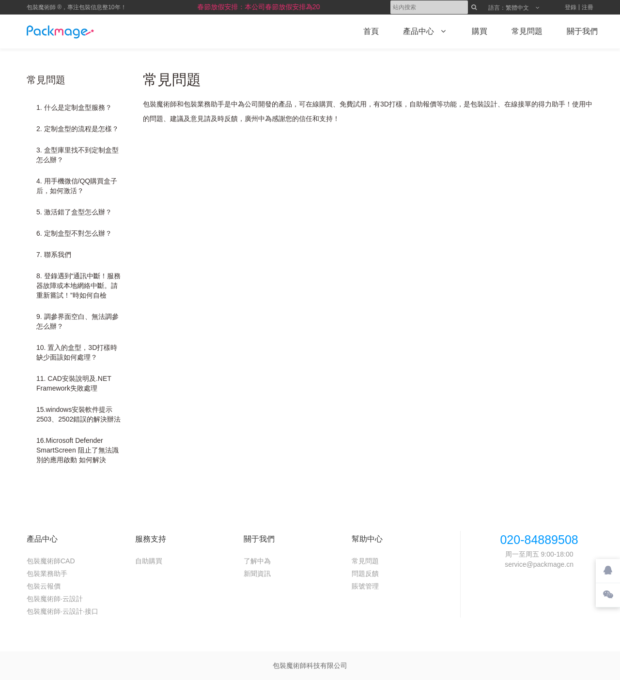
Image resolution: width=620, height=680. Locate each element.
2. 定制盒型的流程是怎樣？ (77, 129)
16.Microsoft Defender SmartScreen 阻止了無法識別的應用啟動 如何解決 (77, 450)
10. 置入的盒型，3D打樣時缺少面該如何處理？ (76, 352)
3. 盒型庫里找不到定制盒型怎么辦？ (77, 155)
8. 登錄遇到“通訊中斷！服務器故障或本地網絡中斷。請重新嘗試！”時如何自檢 (78, 285)
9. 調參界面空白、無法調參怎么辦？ (77, 321)
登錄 (570, 7)
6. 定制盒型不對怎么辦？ (74, 233)
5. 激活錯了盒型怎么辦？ (74, 212)
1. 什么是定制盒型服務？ (74, 107)
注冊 (587, 7)
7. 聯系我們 (53, 254)
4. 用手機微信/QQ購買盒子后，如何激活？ (76, 186)
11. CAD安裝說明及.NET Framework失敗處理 (73, 383)
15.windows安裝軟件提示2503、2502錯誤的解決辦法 (78, 414)
